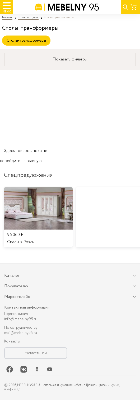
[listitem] (38, 217)
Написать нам (36, 353)
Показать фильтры (70, 59)
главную (34, 161)
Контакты (12, 341)
